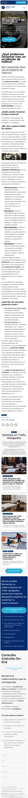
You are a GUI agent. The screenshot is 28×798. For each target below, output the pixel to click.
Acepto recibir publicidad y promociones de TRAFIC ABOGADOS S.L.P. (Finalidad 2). (14, 789)
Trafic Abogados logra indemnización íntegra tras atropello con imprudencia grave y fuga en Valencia (14, 481)
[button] (24, 7)
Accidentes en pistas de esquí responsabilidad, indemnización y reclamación (12, 556)
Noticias (5, 551)
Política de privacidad (11, 786)
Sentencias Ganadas (7, 476)
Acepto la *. (10, 786)
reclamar (4, 415)
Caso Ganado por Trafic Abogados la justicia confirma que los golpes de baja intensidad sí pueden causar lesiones (14, 519)
